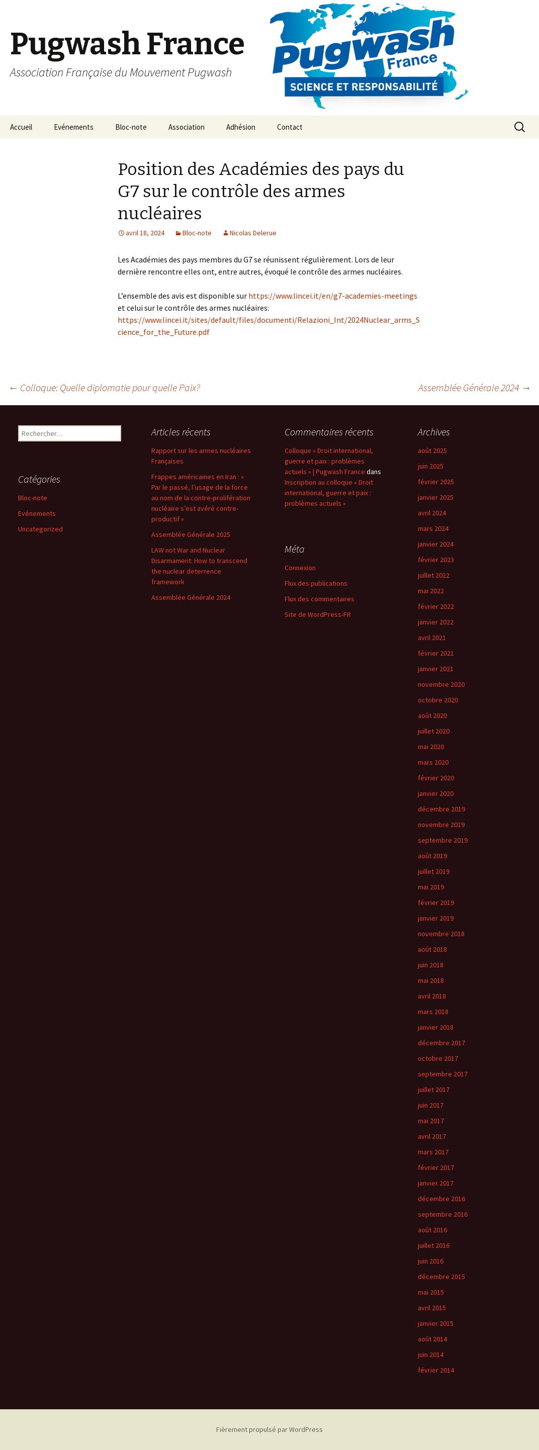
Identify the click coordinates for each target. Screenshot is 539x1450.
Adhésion (240, 127)
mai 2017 (431, 1120)
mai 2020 (431, 746)
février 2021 (436, 653)
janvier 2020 (436, 793)
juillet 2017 (434, 1089)
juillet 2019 (434, 871)
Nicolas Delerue (253, 232)
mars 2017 (433, 1151)
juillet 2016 (434, 1245)
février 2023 (436, 559)
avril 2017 (432, 1136)
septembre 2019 (443, 840)
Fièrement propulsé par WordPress (269, 1429)
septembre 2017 (443, 1073)
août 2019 (432, 855)
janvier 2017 (436, 1183)
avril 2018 (432, 996)
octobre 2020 (438, 699)
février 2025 (436, 481)
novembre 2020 (441, 684)
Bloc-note (131, 127)
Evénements (74, 127)
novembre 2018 (441, 933)
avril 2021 (432, 637)
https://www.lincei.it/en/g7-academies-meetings (332, 296)
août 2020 (432, 715)
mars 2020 (433, 762)
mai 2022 (431, 590)
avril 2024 (432, 512)
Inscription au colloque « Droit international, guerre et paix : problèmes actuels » (329, 493)
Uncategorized (40, 528)
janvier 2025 (436, 497)
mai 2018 (431, 980)
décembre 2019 (441, 808)
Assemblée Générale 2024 (474, 387)
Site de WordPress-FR (318, 614)
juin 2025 (430, 466)
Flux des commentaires (319, 598)
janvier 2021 (436, 668)
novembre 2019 (441, 824)
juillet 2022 (434, 575)
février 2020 (436, 777)
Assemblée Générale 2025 (190, 534)
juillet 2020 (434, 731)
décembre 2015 (441, 1276)
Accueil (21, 127)
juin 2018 (430, 964)
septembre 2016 (443, 1214)
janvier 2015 (436, 1323)
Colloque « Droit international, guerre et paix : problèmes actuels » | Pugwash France (329, 461)
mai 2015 (431, 1292)
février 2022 (436, 606)
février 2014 (436, 1370)
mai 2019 (431, 886)
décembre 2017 (441, 1042)
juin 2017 (430, 1105)
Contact (290, 127)
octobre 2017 (438, 1058)
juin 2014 (430, 1354)
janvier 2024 (436, 544)
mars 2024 (433, 528)
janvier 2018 (436, 1027)
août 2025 (432, 450)
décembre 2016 (441, 1198)
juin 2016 (430, 1260)
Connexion (300, 567)
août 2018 (432, 949)
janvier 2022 (436, 621)
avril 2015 (432, 1307)
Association (186, 127)
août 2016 (432, 1229)
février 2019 (436, 902)
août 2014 (432, 1338)
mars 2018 (433, 1011)
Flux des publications (316, 583)
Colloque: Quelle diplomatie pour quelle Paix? (104, 387)
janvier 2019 (436, 918)
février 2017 (436, 1167)
